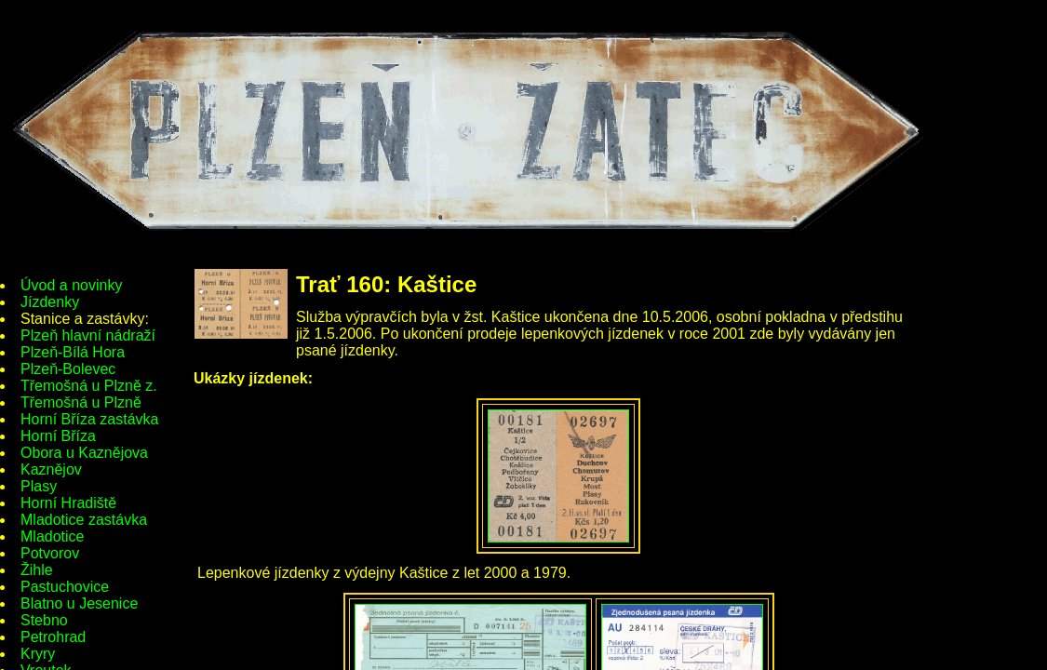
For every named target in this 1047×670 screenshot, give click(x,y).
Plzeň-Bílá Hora (72, 352)
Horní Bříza (58, 436)
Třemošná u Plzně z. (88, 386)
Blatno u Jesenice (79, 603)
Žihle (36, 570)
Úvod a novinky (71, 285)
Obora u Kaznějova (84, 453)
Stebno (44, 620)
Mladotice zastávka (83, 520)
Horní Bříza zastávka (89, 419)
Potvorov (49, 553)
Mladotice (52, 536)
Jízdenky (49, 302)
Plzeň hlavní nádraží (87, 335)
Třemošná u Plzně (80, 402)
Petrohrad (53, 637)
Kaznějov (51, 469)
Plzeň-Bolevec (67, 369)
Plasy (38, 486)
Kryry (37, 654)
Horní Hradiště (68, 503)
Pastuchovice (64, 587)
